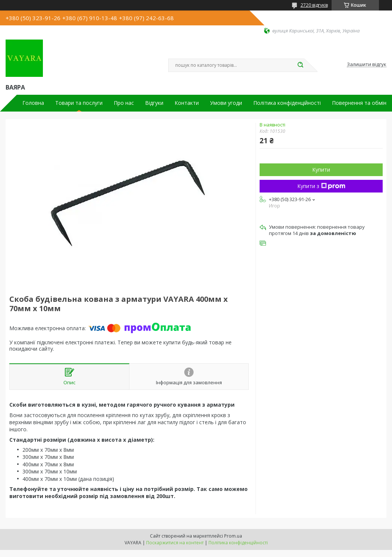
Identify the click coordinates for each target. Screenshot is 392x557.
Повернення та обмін (359, 103)
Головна (33, 103)
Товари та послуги (79, 103)
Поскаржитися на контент (175, 542)
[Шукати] (300, 65)
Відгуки (154, 103)
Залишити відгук (366, 64)
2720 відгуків (314, 5)
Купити (321, 169)
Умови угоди (226, 103)
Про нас (124, 103)
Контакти (187, 103)
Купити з (321, 186)
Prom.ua (233, 536)
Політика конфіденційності (287, 103)
